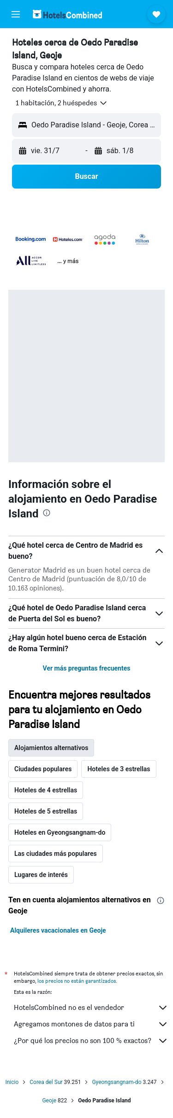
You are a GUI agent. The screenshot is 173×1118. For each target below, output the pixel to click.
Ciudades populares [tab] (43, 769)
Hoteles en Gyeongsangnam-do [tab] (59, 832)
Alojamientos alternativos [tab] (51, 747)
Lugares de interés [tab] (41, 874)
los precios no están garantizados (76, 980)
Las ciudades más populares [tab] (55, 853)
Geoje (49, 1100)
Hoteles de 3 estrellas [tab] (118, 769)
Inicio (11, 1082)
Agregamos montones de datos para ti (91, 1024)
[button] (16, 14)
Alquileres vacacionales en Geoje (58, 930)
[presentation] (46, 513)
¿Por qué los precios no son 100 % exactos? (91, 1040)
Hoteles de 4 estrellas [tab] (45, 790)
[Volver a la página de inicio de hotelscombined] (67, 14)
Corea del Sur (46, 1082)
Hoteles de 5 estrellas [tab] (45, 811)
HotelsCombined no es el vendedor (91, 1007)
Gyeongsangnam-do (116, 1082)
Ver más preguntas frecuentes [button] (87, 668)
